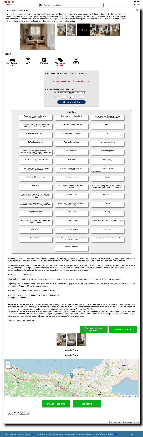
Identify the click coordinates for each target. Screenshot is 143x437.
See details (86, 404)
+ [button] (8, 363)
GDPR (116, 434)
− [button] (8, 366)
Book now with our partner (93, 329)
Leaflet (123, 396)
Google (33, 434)
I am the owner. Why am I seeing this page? (18, 413)
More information (123, 329)
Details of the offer (56, 404)
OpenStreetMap (133, 396)
